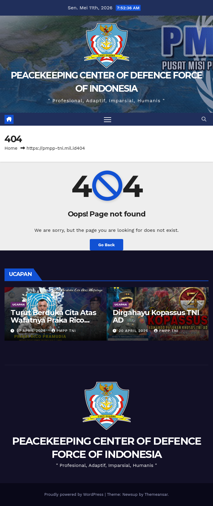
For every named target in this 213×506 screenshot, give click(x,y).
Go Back (106, 244)
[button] (204, 119)
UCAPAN (18, 304)
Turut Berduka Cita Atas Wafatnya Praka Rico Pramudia (53, 320)
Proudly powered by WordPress (74, 494)
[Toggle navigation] (107, 119)
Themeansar (156, 494)
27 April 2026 (32, 331)
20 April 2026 (134, 331)
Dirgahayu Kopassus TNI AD (156, 316)
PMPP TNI (64, 331)
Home (11, 148)
